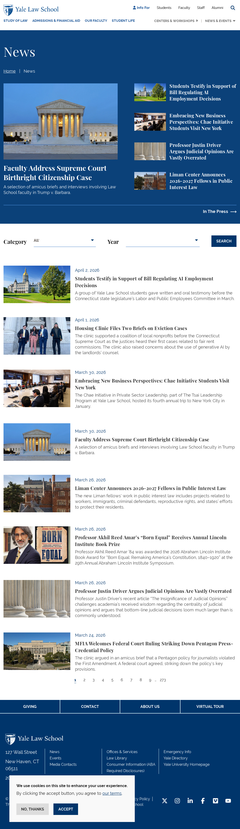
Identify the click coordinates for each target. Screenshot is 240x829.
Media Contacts (63, 764)
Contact (90, 706)
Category (15, 242)
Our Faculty (96, 20)
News (29, 71)
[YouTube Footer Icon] (228, 801)
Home (10, 71)
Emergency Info (177, 752)
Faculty (184, 8)
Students (164, 8)
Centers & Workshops (174, 21)
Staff (201, 8)
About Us (150, 706)
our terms (112, 793)
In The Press (215, 211)
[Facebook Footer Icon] (203, 801)
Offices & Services (122, 752)
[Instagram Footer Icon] (177, 801)
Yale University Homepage (187, 764)
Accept (65, 809)
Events (55, 758)
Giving (30, 706)
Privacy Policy (138, 799)
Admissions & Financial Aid (56, 20)
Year (113, 242)
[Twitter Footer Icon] (165, 801)
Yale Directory (176, 758)
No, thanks (32, 809)
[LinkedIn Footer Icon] (190, 801)
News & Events (218, 21)
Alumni (217, 8)
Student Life (123, 20)
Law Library (117, 758)
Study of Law (16, 20)
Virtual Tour (210, 706)
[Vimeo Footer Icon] (215, 801)
